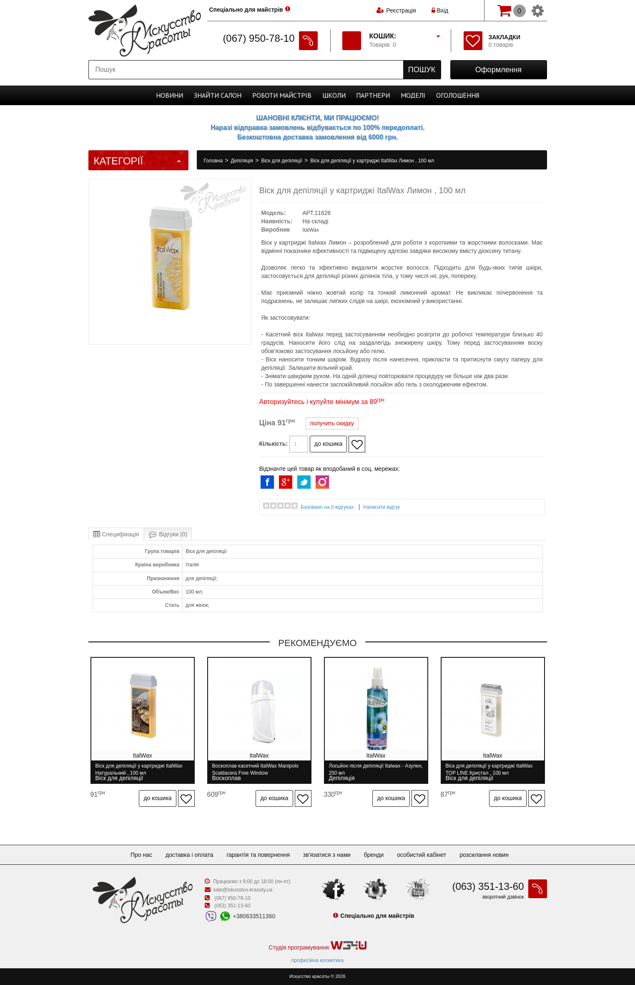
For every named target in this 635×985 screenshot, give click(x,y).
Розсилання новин (484, 854)
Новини (169, 95)
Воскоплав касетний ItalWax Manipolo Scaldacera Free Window (255, 769)
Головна (214, 161)
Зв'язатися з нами (327, 854)
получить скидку (332, 423)
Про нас (141, 854)
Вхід (440, 10)
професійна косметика (317, 960)
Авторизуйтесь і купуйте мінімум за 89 (321, 401)
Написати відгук (381, 507)
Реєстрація (401, 10)
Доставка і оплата (189, 854)
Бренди (374, 854)
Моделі (413, 95)
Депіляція (243, 161)
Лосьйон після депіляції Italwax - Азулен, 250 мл (376, 769)
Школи (334, 95)
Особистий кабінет (421, 854)
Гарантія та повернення (258, 854)
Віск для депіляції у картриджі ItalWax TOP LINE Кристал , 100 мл (489, 769)
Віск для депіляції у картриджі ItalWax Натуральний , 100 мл (139, 769)
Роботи (281, 95)
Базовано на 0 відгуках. (328, 507)
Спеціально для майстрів (246, 9)
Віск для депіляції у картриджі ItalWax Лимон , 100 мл (372, 161)
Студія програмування (317, 946)
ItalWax (310, 230)
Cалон (217, 95)
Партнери (373, 95)
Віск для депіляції (282, 161)
